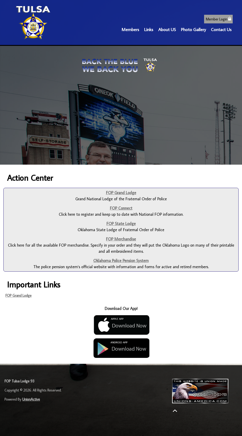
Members (130, 29)
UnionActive (31, 399)
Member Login (218, 19)
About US (167, 29)
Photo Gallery (193, 29)
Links (148, 29)
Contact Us (221, 29)
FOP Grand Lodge (18, 295)
